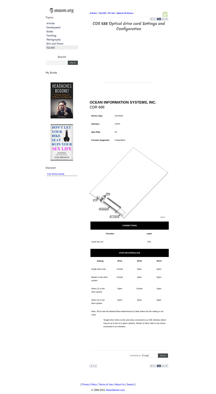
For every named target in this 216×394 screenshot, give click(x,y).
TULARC (50, 47)
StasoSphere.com (115, 390)
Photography (53, 39)
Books (49, 31)
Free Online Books (55, 174)
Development (53, 27)
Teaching (51, 35)
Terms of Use (106, 384)
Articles (50, 23)
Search (130, 384)
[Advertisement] (129, 62)
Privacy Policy (89, 384)
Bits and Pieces (54, 43)
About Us (120, 384)
